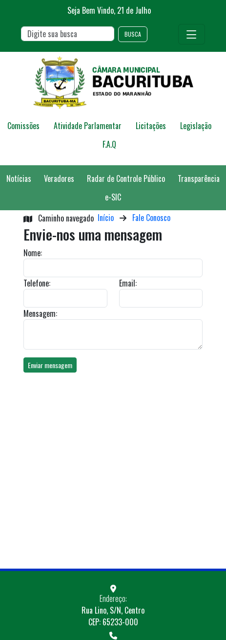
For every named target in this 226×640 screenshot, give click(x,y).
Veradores (59, 178)
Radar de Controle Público (126, 178)
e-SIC (113, 197)
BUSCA (132, 34)
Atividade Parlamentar (88, 126)
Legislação (195, 126)
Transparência (199, 178)
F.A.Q (109, 144)
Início (106, 217)
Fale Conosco (151, 217)
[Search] (67, 33)
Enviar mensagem (50, 365)
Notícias (18, 178)
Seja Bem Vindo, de (109, 10)
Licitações (151, 126)
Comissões (23, 126)
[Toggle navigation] (191, 34)
